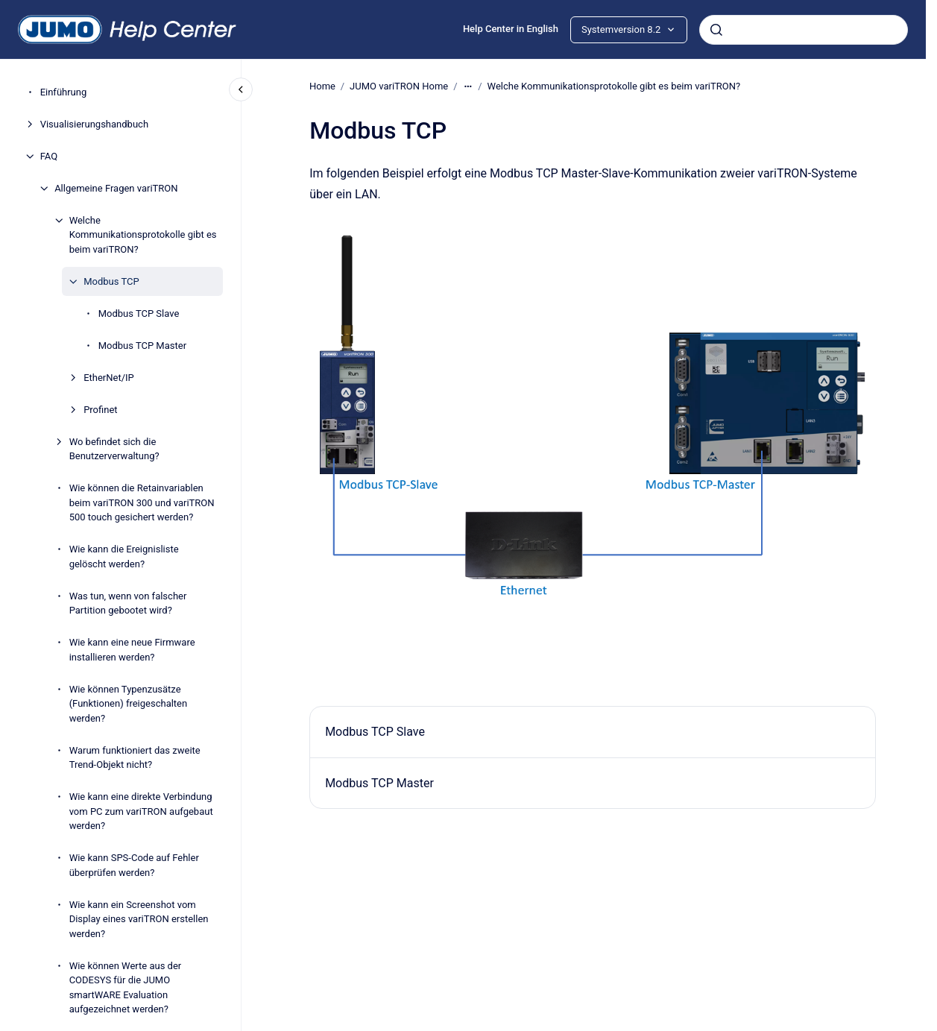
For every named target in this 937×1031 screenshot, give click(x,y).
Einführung (63, 92)
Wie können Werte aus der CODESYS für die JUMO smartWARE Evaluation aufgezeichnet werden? (125, 987)
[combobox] (803, 30)
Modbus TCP (111, 281)
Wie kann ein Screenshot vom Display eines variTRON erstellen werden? (139, 919)
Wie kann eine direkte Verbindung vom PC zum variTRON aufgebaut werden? (141, 811)
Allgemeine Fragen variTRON (115, 188)
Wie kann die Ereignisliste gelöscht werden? (124, 556)
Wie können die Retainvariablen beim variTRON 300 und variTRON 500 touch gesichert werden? (142, 502)
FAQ (48, 156)
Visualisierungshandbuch (94, 124)
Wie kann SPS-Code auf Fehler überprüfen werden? (134, 865)
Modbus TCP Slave (139, 313)
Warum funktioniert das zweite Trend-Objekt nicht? (135, 758)
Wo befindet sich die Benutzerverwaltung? (114, 449)
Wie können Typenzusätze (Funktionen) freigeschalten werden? (128, 704)
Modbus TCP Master (142, 345)
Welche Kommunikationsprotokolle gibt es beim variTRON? (143, 235)
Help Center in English (510, 28)
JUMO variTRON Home (399, 86)
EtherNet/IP (108, 377)
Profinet (100, 409)
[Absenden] (716, 30)
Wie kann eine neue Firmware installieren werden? (132, 650)
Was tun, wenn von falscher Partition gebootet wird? (128, 603)
